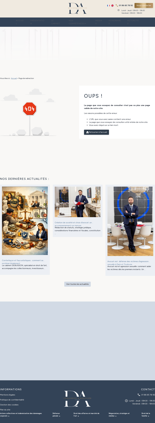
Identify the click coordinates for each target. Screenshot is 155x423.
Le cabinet (54, 20)
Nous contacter (144, 5)
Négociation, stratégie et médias (119, 409)
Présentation (33, 20)
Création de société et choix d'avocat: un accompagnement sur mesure (73, 218)
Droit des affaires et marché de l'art (86, 409)
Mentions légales (7, 390)
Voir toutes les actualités (77, 279)
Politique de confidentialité (12, 395)
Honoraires (118, 20)
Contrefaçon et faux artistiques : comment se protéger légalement (22, 256)
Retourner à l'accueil (96, 127)
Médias (101, 20)
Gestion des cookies (9, 400)
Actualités (139, 20)
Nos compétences (78, 20)
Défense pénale (56, 409)
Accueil (14, 20)
